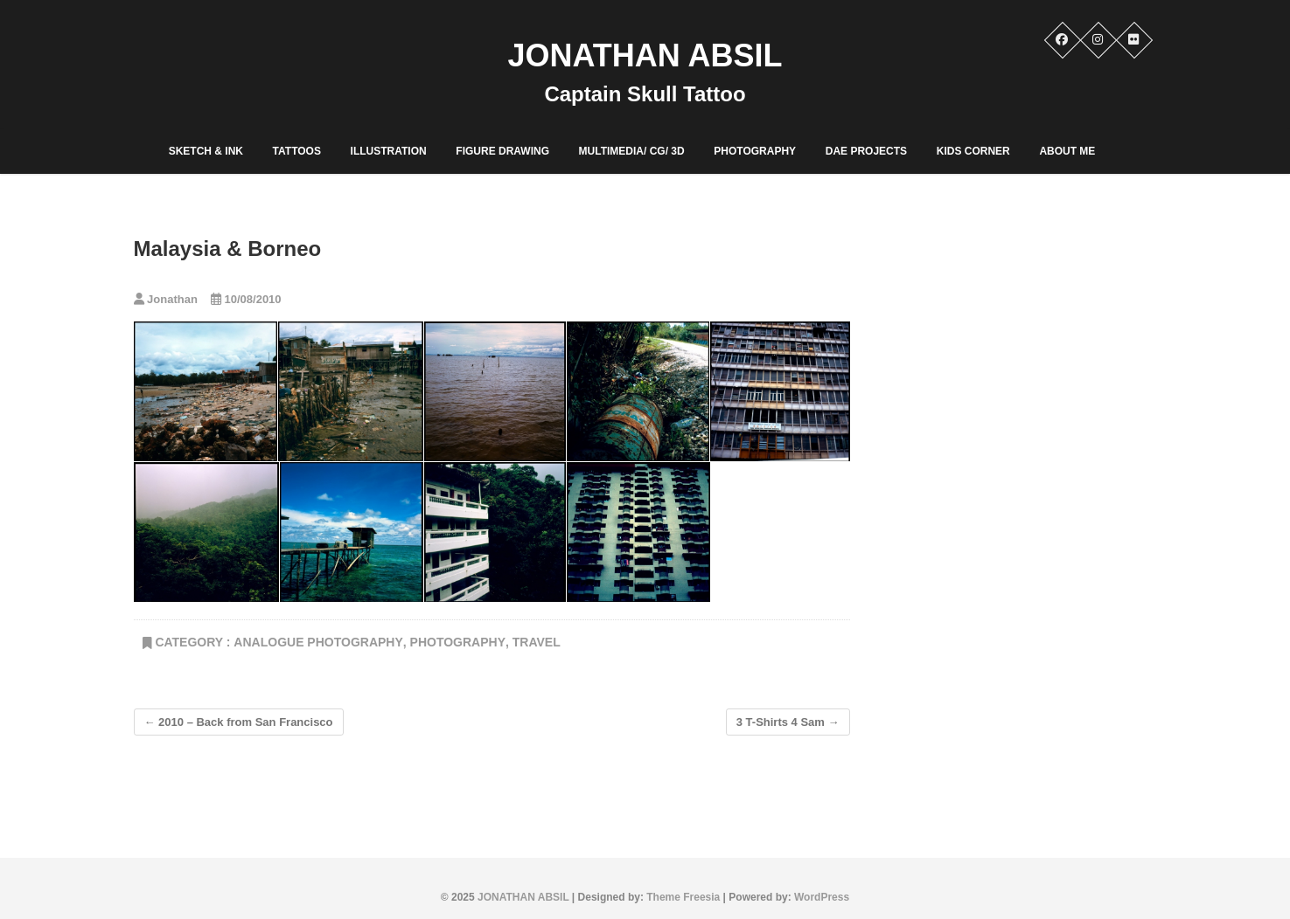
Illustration (389, 151)
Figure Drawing (502, 151)
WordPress (821, 897)
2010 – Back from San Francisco (238, 722)
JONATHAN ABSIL (645, 55)
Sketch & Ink (206, 151)
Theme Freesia (683, 897)
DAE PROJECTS (866, 151)
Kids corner (973, 151)
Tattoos (297, 151)
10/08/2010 (246, 299)
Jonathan (166, 299)
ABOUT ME (1067, 151)
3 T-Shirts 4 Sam (788, 722)
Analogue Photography (318, 642)
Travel (537, 642)
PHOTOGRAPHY (755, 151)
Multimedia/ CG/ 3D (632, 151)
